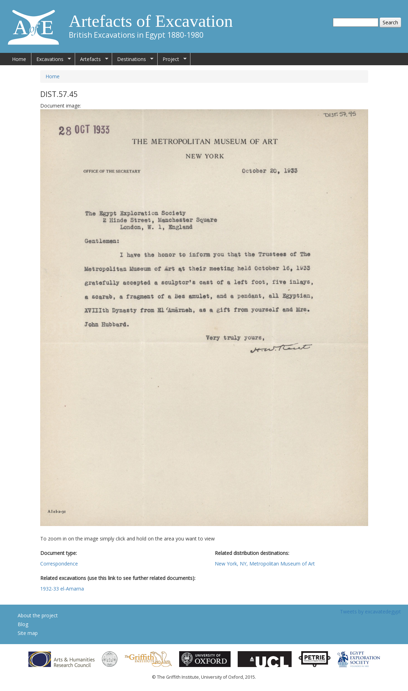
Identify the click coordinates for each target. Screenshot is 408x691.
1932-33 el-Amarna (62, 588)
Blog (23, 624)
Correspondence (59, 563)
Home (19, 59)
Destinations (132, 59)
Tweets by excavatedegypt (370, 611)
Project (172, 59)
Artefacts (91, 59)
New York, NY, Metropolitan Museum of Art (265, 563)
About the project (38, 615)
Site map (28, 633)
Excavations (51, 59)
